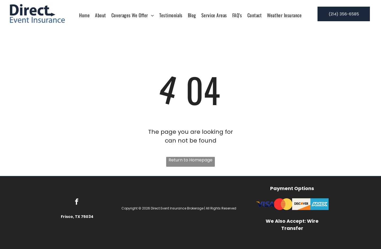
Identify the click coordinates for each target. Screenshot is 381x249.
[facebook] (76, 202)
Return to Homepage (190, 160)
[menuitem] (84, 15)
